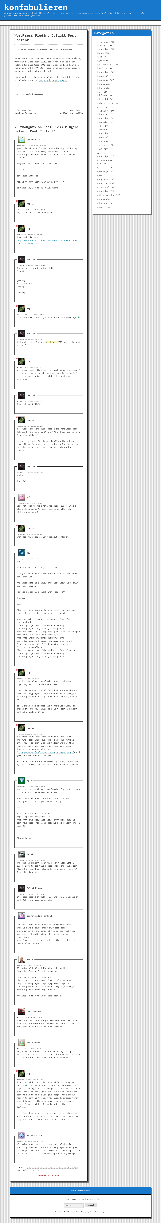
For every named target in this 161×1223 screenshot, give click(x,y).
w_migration (103, 179)
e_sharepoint (103, 103)
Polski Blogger (35, 888)
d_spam (100, 76)
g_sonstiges (103, 118)
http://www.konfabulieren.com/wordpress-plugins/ (46, 752)
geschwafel (102, 111)
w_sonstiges (103, 191)
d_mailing (101, 68)
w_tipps (100, 199)
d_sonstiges (103, 72)
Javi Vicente (34, 1011)
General (100, 107)
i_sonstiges (103, 133)
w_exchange (102, 171)
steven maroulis (36, 139)
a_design (101, 45)
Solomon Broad (34, 1135)
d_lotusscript (104, 64)
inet (28, 94)
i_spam (100, 137)
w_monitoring (103, 183)
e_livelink (102, 99)
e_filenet (101, 95)
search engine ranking (39, 916)
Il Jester (94, 1212)
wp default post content (53, 80)
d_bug (99, 56)
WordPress (68, 1212)
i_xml (99, 149)
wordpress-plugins (91, 1199)
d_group (100, 60)
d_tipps (100, 84)
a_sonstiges (103, 49)
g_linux (100, 114)
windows (100, 160)
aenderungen (103, 42)
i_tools (100, 141)
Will (29, 497)
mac (98, 153)
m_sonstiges (103, 156)
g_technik (101, 122)
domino (100, 53)
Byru (29, 780)
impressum (71, 1199)
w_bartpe (101, 163)
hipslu (30, 204)
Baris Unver (33, 1042)
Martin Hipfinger (64, 49)
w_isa (99, 175)
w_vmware (101, 207)
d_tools (100, 88)
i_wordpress (37, 94)
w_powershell (103, 187)
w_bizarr (101, 167)
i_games (100, 129)
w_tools (100, 203)
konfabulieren (36, 7)
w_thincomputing (105, 195)
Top (103, 1212)
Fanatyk (31, 259)
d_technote (102, 80)
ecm (98, 92)
